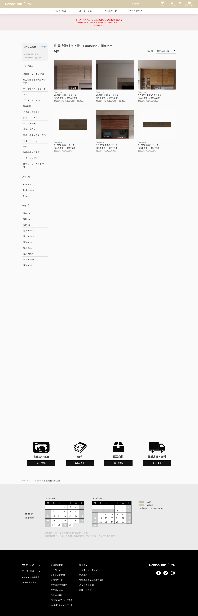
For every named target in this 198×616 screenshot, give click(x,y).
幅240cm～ (28, 259)
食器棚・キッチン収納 (33, 73)
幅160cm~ (28, 247)
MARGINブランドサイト (62, 604)
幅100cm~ (28, 230)
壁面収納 (27, 106)
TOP (24, 480)
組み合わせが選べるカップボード (34, 81)
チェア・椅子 (29, 123)
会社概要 (83, 564)
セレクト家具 (60, 10)
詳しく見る (41, 463)
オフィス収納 (29, 129)
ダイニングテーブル (32, 117)
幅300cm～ (28, 265)
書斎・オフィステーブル (34, 134)
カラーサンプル (30, 158)
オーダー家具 (85, 10)
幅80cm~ (39, 57)
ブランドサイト (137, 10)
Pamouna (28, 57)
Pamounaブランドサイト (62, 599)
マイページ (56, 569)
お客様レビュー (58, 589)
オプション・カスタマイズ (34, 165)
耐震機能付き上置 (31, 54)
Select (26, 195)
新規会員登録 (57, 564)
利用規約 (83, 574)
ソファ (26, 94)
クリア (43, 47)
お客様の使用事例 (59, 584)
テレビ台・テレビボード (34, 88)
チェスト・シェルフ (32, 100)
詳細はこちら (99, 25)
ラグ (25, 146)
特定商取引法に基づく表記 (91, 579)
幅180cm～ (28, 253)
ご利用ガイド (110, 10)
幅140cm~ (28, 242)
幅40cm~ (27, 213)
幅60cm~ (27, 218)
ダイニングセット (31, 111)
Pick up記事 (56, 594)
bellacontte (28, 190)
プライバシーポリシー (89, 569)
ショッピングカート (60, 574)
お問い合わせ (85, 589)
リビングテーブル (31, 140)
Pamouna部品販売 (30, 577)
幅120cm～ (28, 236)
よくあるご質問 (86, 584)
